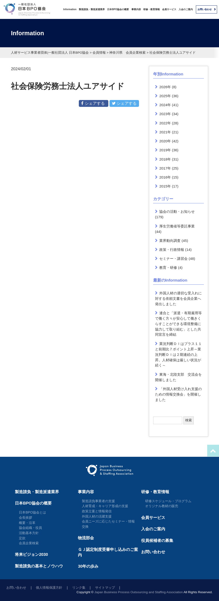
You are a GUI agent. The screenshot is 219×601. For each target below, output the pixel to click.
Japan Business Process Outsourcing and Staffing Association (138, 592)
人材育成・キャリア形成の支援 (105, 506)
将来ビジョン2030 (31, 554)
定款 (22, 538)
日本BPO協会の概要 (118, 9)
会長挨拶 (25, 517)
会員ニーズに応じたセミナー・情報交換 (108, 523)
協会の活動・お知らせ (177, 211)
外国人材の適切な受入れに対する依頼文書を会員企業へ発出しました (178, 298)
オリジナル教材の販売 (161, 506)
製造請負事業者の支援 (98, 501)
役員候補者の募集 (157, 540)
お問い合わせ (205, 9)
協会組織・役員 (30, 528)
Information (69, 9)
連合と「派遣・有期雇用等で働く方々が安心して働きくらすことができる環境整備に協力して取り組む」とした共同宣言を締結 (178, 324)
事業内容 (136, 9)
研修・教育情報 (151, 9)
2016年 (165, 177)
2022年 (165, 123)
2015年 (165, 186)
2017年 (165, 168)
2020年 (165, 141)
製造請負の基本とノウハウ (39, 566)
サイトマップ (105, 587)
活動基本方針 (29, 533)
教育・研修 (168, 268)
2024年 (165, 105)
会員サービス (169, 9)
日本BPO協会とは (32, 512)
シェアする (93, 103)
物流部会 (86, 538)
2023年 (165, 114)
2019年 (165, 150)
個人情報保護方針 (49, 587)
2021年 (165, 132)
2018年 (165, 159)
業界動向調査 (170, 241)
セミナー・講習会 (173, 259)
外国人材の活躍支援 (97, 516)
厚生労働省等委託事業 (177, 226)
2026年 (165, 87)
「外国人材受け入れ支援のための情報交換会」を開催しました (178, 394)
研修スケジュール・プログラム (168, 501)
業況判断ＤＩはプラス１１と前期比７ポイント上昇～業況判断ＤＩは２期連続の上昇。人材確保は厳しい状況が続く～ (178, 354)
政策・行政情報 (171, 250)
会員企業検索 (29, 543)
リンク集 (78, 587)
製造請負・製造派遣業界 (92, 9)
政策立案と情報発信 (97, 511)
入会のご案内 (186, 9)
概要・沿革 (27, 523)
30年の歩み (88, 566)
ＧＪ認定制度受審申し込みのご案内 (108, 552)
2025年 (165, 96)
